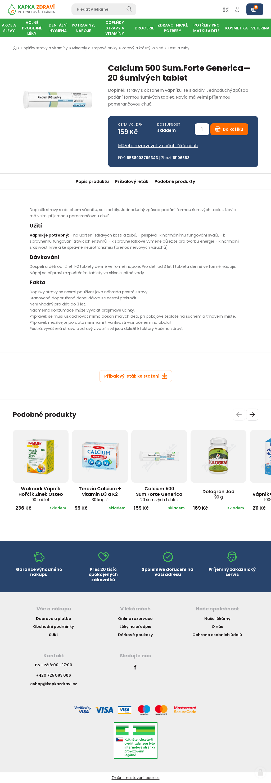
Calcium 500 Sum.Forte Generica (159, 493)
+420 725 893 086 (53, 675)
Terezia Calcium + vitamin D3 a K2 (100, 493)
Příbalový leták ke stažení (135, 376)
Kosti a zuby (178, 48)
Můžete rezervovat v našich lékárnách (158, 146)
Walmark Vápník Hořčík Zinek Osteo (41, 493)
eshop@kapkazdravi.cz (53, 683)
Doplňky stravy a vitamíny (44, 48)
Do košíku (229, 129)
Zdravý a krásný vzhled (142, 48)
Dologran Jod (218, 494)
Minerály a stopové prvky (95, 48)
